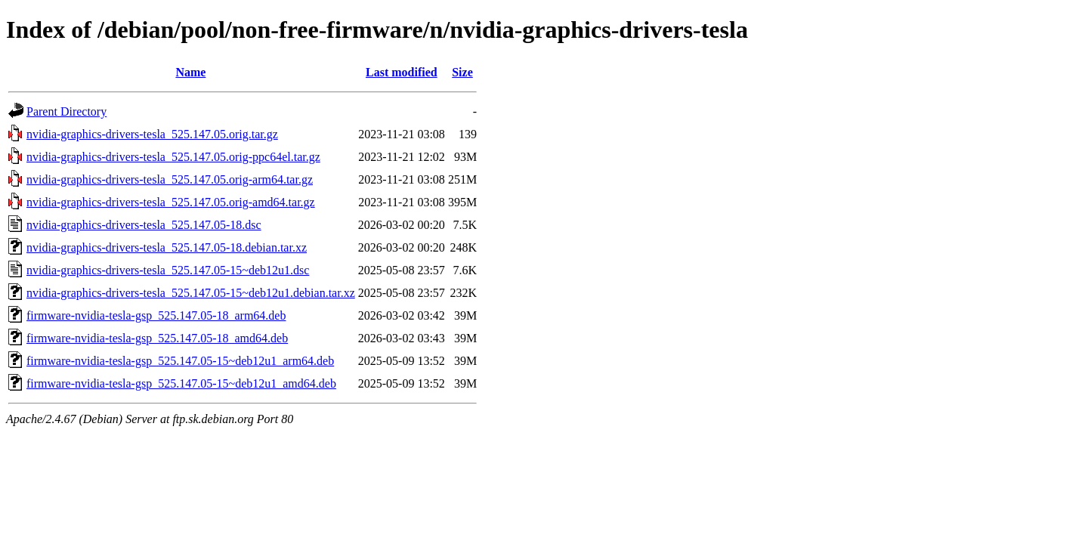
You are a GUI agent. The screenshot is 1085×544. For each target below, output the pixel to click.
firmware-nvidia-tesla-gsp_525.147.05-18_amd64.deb (157, 338)
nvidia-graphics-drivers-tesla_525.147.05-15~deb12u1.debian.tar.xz (190, 292)
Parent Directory (66, 111)
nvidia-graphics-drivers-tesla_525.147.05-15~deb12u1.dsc (167, 270)
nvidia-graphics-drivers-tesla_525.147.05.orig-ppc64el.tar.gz (173, 156)
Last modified (401, 72)
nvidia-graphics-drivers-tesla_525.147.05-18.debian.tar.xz (166, 247)
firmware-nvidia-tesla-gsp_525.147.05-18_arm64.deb (156, 315)
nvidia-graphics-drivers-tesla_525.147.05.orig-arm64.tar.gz (169, 179)
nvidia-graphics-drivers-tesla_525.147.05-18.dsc (143, 224)
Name (190, 72)
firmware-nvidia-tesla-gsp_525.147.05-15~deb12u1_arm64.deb (180, 360)
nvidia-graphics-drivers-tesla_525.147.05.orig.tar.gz (152, 134)
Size (462, 72)
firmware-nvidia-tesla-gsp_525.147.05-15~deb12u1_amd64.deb (181, 383)
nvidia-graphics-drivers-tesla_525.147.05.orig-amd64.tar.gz (170, 202)
